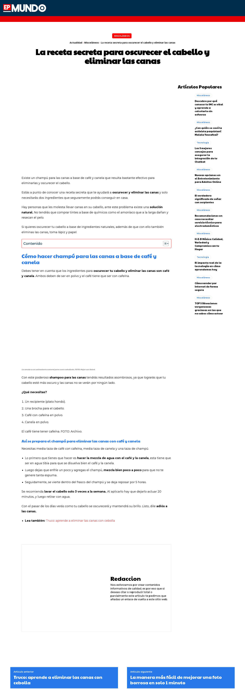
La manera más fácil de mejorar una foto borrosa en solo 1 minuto (176, 680)
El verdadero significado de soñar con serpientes (208, 198)
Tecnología (203, 142)
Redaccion (125, 578)
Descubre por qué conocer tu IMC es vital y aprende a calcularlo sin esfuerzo (209, 107)
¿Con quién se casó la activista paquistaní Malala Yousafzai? (208, 130)
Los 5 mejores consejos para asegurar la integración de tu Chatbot (206, 154)
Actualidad (76, 42)
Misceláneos (122, 35)
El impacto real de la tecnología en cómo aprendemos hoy (208, 265)
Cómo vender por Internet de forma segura (206, 286)
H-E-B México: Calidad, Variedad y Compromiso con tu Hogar (209, 243)
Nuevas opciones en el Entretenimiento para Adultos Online (208, 178)
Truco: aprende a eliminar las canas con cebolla (80, 520)
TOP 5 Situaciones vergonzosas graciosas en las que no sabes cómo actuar (209, 307)
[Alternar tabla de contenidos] (164, 243)
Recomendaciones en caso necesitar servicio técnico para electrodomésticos (208, 220)
